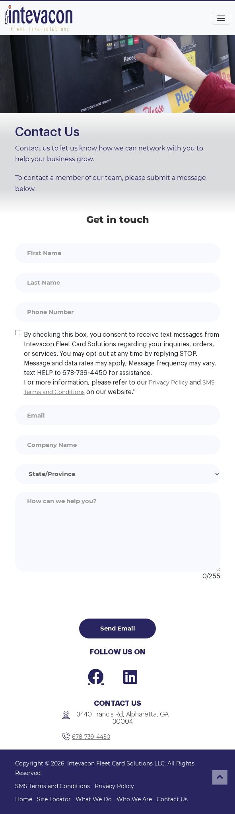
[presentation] (75, 596)
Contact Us (172, 799)
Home (23, 799)
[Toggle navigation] (221, 18)
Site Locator (54, 799)
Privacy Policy (168, 382)
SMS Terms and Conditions (52, 786)
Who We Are (134, 799)
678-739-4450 (91, 736)
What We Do (94, 799)
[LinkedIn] (130, 677)
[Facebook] (96, 677)
